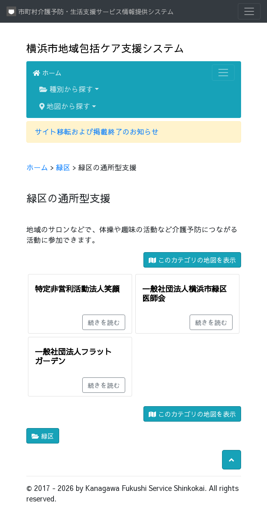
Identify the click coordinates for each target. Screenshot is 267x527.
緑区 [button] (43, 435)
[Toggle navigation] (249, 11)
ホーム (47, 72)
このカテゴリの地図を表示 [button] (192, 259)
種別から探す (66, 89)
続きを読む (104, 322)
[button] (231, 459)
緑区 (63, 167)
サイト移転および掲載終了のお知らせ (97, 131)
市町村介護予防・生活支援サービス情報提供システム (90, 11)
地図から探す (64, 106)
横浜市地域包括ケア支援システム (105, 48)
